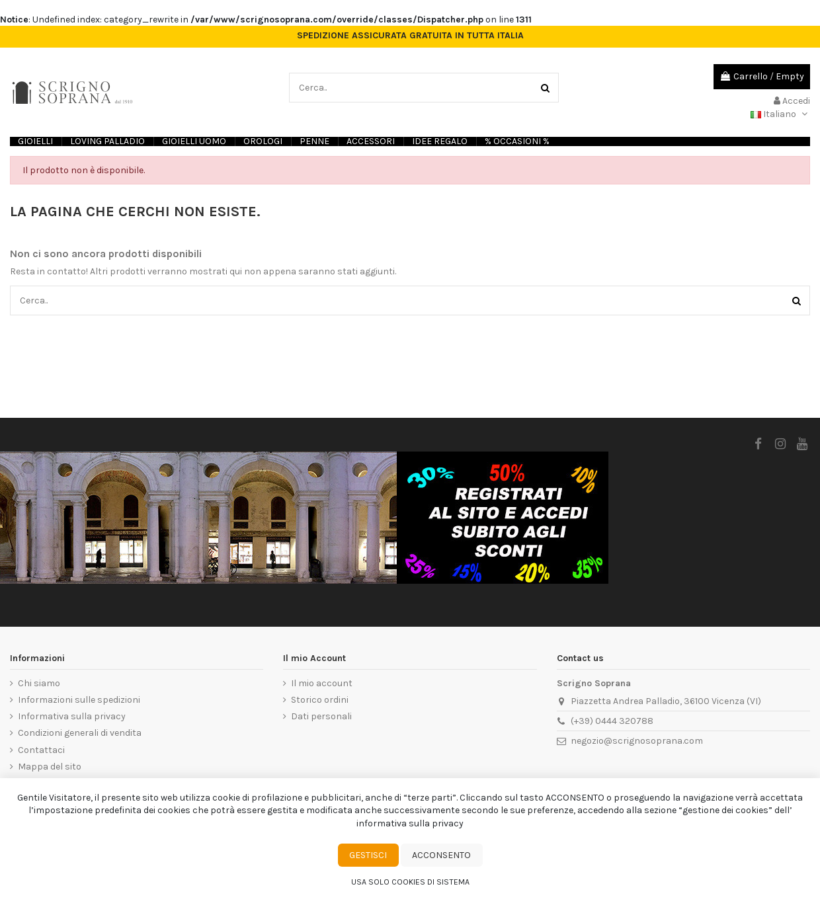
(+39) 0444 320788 (612, 721)
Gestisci (368, 855)
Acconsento (441, 855)
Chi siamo (39, 683)
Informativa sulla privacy (72, 716)
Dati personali (321, 716)
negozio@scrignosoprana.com (637, 740)
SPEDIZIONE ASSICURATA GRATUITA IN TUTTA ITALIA (410, 35)
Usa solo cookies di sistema (410, 882)
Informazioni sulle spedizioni (79, 699)
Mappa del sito (49, 766)
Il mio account (321, 683)
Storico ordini (319, 699)
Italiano (780, 114)
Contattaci (41, 750)
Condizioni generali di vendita (80, 732)
